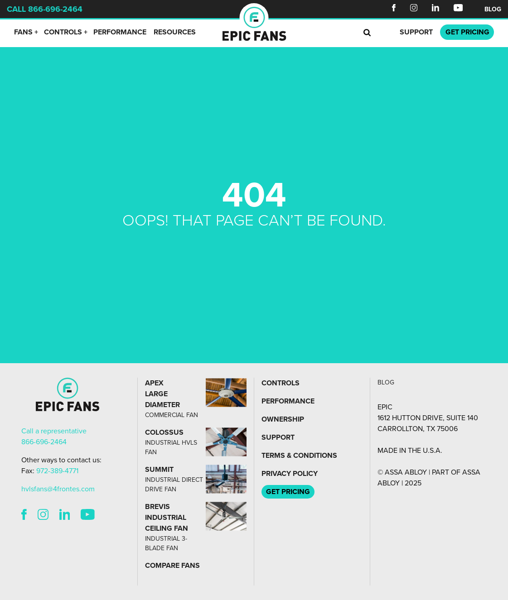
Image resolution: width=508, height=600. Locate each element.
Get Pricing (288, 491)
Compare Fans (172, 565)
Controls (63, 32)
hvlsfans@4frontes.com (58, 489)
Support (416, 32)
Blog (492, 9)
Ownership (282, 419)
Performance (119, 32)
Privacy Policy (289, 473)
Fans (23, 32)
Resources (175, 32)
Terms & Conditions (299, 455)
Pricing (467, 32)
